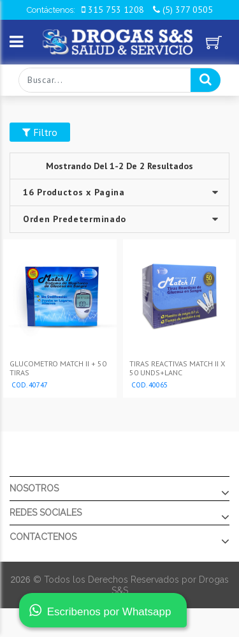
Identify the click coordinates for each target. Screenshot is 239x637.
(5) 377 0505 (183, 9)
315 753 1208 (113, 9)
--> (119, 219)
